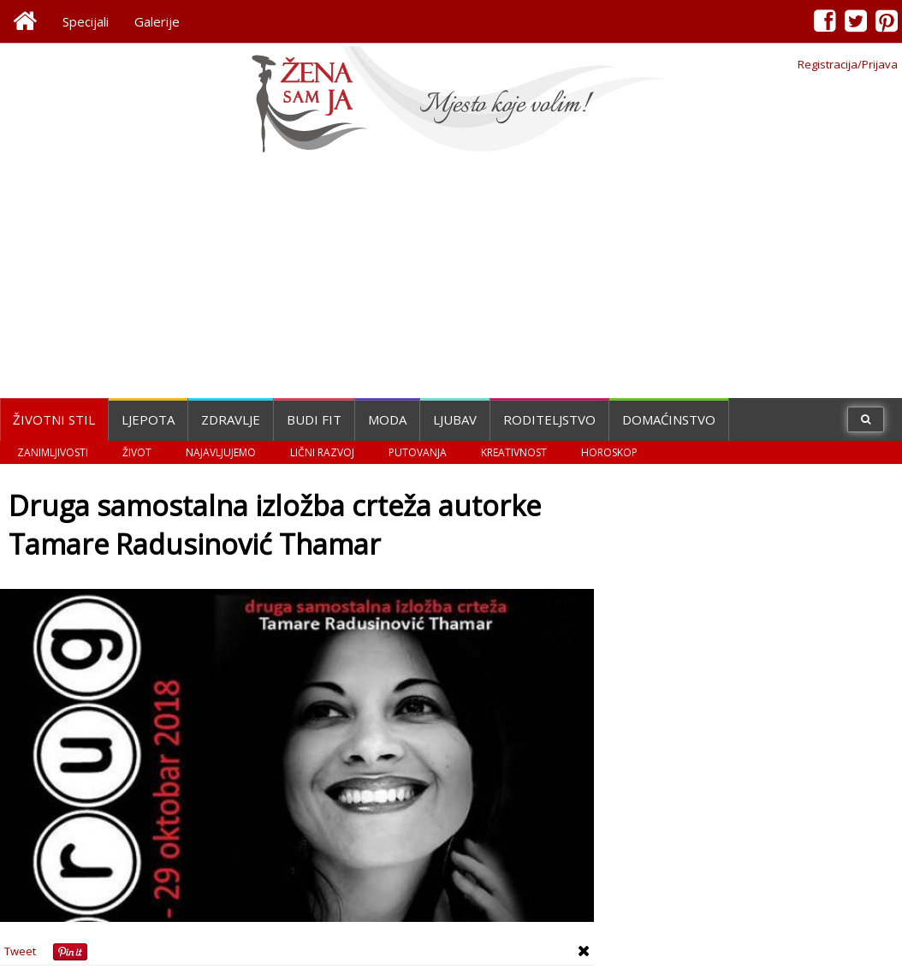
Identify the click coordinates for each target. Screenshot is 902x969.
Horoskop (609, 452)
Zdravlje (230, 419)
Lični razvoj (322, 452)
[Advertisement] (451, 278)
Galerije (157, 21)
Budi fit (314, 419)
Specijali (85, 21)
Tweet (20, 951)
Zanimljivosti (52, 452)
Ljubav (455, 419)
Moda (387, 419)
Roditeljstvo (549, 419)
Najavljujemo (221, 452)
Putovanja (418, 452)
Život (136, 452)
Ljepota (148, 419)
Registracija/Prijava (848, 64)
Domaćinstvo (668, 419)
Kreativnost (514, 452)
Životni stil (54, 419)
